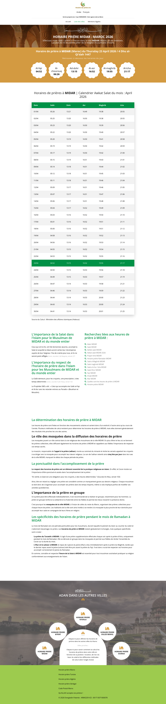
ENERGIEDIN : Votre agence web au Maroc (91, 17)
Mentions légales (94, 21)
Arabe (79, 12)
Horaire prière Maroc (67, 670)
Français (86, 12)
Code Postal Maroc (66, 688)
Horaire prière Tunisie (67, 674)
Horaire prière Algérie (67, 679)
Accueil (68, 21)
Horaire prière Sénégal (67, 684)
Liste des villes (79, 21)
